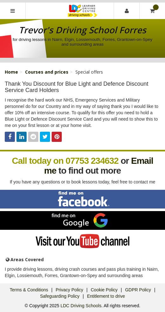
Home (11, 72)
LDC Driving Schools (80, 305)
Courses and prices (46, 72)
